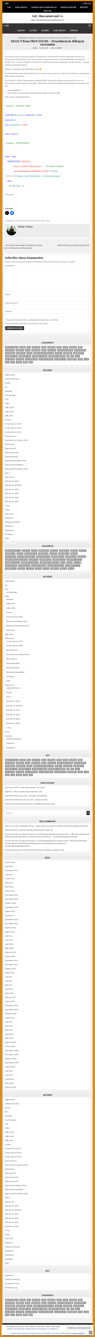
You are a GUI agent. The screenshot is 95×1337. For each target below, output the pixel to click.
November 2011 (11, 964)
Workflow (9, 534)
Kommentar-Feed (12, 1283)
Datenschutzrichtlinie (68, 7)
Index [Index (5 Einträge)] (80, 347)
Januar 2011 (10, 1001)
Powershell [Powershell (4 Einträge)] (21, 353)
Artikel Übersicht (21, 7)
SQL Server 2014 (11, 493)
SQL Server (33, 30)
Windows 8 (9, 530)
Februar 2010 (10, 1042)
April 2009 (9, 1079)
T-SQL (74, 38)
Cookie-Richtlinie (78, 1333)
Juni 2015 (9, 875)
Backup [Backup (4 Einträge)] (22, 347)
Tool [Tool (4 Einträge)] (7, 362)
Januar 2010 (10, 1046)
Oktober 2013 (10, 903)
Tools (7, 510)
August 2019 (10, 862)
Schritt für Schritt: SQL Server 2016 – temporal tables (26, 800)
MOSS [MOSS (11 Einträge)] (44, 350)
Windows (8, 518)
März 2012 (9, 948)
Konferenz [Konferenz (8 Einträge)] (19, 350)
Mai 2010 (8, 1030)
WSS (7, 538)
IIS (6, 387)
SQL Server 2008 (23, 221)
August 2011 (10, 973)
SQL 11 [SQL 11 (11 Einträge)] (77, 356)
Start (9, 7)
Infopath (8, 391)
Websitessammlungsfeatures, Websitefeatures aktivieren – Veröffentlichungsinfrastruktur (41, 837)
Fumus (35, 48)
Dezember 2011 (11, 960)
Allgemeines (45, 30)
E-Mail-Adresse (12, 303)
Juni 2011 (8, 981)
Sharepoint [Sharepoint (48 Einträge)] (68, 353)
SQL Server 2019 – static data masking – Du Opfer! (25, 787)
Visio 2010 (9, 514)
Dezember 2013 (11, 895)
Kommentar (10, 266)
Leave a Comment (56, 48)
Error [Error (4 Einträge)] (59, 347)
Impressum (84, 7)
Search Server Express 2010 (16, 440)
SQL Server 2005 (40, 38)
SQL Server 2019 (12, 502)
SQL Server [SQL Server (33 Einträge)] (20, 359)
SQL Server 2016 (12, 497)
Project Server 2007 (13, 424)
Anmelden (9, 1275)
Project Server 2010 (13, 428)
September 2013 (11, 907)
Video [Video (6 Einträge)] (25, 362)
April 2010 (9, 1034)
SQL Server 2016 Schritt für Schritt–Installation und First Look (30, 804)
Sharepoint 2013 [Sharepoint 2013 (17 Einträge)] (24, 356)
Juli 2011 (8, 977)
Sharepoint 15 (10, 448)
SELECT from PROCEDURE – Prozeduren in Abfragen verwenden (47, 42)
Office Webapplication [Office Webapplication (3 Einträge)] (65, 350)
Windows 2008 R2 (12, 522)
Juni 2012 (9, 940)
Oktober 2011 (10, 969)
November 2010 (11, 1010)
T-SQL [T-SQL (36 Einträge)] (86, 359)
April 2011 (9, 989)
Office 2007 (9, 407)
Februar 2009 (10, 1087)
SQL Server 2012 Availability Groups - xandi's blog (25, 826)
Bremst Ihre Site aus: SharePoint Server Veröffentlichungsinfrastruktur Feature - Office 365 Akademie (46, 834)
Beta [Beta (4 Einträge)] (28, 347)
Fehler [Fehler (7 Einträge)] (65, 347)
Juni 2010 (9, 1026)
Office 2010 (9, 412)
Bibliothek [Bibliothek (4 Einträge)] (35, 347)
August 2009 (10, 1067)
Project (8, 420)
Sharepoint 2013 (11, 457)
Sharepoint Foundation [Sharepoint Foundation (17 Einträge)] (57, 356)
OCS (6, 399)
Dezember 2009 (11, 1050)
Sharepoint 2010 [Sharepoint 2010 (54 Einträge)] (11, 356)
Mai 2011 (8, 985)
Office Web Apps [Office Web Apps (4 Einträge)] (80, 350)
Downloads (74, 30)
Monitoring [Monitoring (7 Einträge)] (36, 350)
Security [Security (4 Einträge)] (58, 353)
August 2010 (10, 1018)
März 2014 (9, 887)
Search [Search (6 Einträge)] (29, 353)
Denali (7, 383)
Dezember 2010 (11, 1005)
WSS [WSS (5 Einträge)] (30, 362)
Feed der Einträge (12, 1279)
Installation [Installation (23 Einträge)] (10, 350)
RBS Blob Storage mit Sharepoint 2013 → (74, 245)
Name (8, 294)
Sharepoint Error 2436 (14, 830)
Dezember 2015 (11, 870)
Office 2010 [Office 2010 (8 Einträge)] (51, 350)
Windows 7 (9, 526)
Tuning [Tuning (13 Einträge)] (19, 362)
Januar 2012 (10, 956)
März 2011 (9, 993)
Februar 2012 (10, 952)
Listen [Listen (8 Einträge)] (27, 350)
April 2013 (9, 915)
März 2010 (9, 1038)
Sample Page (47, 11)
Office (7, 403)
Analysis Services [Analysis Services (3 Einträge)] (12, 347)
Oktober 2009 (10, 1059)
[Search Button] (89, 25)
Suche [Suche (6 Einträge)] (80, 359)
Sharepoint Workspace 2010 (16, 469)
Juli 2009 (9, 1071)
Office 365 (9, 416)
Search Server (11, 436)
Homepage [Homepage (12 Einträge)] (73, 347)
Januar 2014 (10, 891)
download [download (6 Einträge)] (51, 347)
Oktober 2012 (10, 928)
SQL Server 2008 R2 (53, 38)
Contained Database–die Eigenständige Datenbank (68, 826)
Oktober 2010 (10, 1014)
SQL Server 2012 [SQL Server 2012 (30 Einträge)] (60, 359)
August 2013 (10, 911)
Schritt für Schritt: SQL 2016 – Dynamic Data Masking (26, 796)
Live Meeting (10, 395)
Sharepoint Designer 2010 (15, 461)
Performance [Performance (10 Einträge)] (10, 353)
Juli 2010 (8, 1022)
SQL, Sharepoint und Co (47, 16)
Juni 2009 (9, 1075)
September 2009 (12, 1063)
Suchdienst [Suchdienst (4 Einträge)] (72, 359)
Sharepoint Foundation (14, 465)
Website (8, 311)
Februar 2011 (10, 997)
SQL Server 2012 (66, 38)
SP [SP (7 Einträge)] (68, 356)
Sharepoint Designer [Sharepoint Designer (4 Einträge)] (40, 356)
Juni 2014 (9, 883)
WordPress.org (11, 1288)
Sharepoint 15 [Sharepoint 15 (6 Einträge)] (78, 353)
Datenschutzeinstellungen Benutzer (44, 7)
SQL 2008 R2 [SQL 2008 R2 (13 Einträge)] (10, 359)
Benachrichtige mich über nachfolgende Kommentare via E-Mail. (32, 320)
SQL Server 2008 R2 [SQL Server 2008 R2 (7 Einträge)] (46, 359)
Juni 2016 (9, 866)
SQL (14, 221)
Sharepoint (21, 30)
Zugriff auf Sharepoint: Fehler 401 (39, 830)
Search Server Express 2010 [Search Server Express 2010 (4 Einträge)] (43, 353)
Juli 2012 (8, 936)
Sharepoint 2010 (11, 452)
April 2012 (9, 944)
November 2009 (11, 1055)
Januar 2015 (10, 879)
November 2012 (11, 924)
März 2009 (9, 1083)
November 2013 (11, 899)
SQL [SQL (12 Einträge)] (72, 356)
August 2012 (10, 932)
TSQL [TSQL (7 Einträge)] (12, 362)
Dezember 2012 (11, 919)
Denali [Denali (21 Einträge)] (44, 347)
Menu (7, 3)
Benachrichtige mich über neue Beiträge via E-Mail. (27, 323)
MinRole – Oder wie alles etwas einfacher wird (23, 792)
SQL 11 (7, 473)
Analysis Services (12, 379)
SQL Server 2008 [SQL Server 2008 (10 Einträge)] (31, 359)
